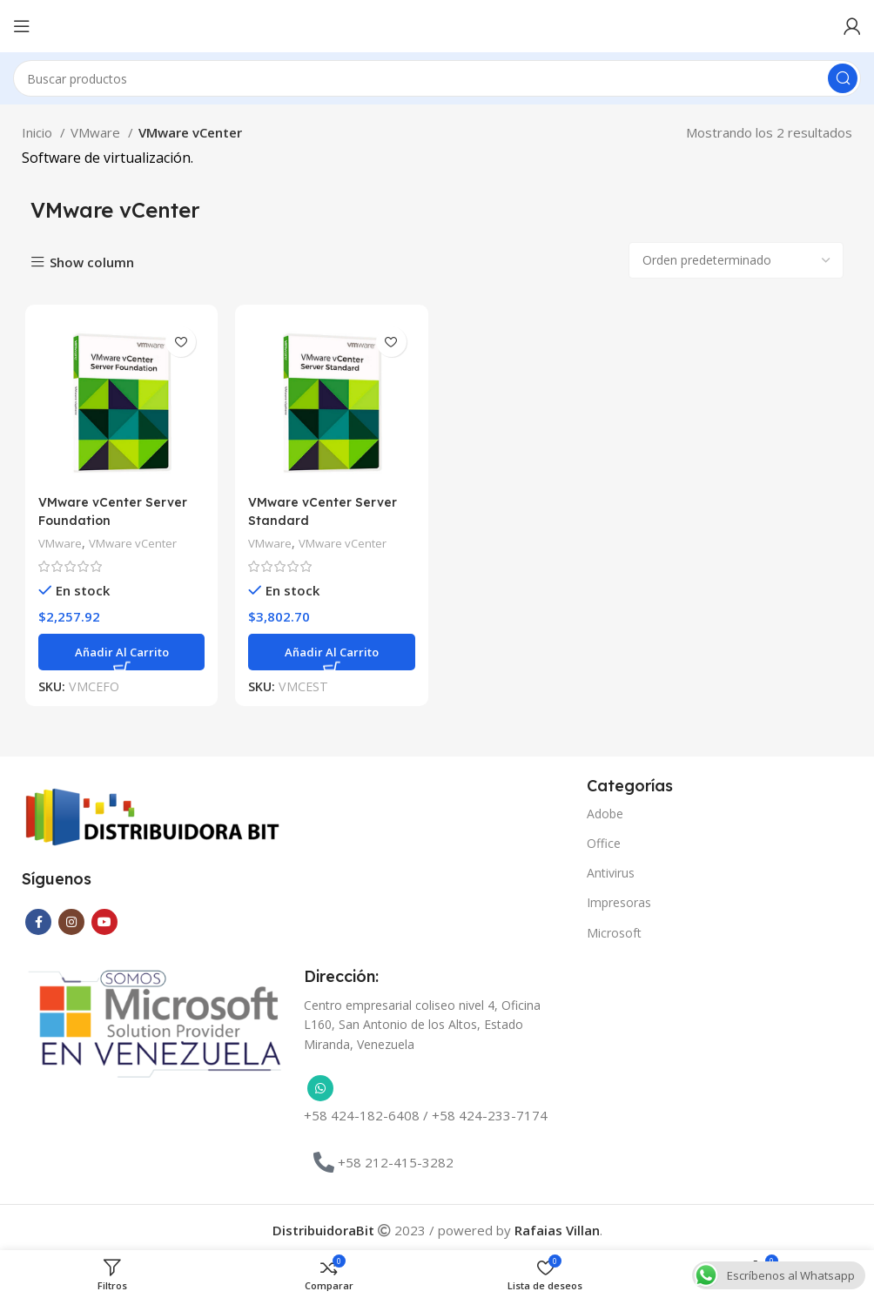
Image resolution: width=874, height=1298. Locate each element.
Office (604, 839)
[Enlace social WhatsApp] (320, 1086)
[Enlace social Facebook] (38, 918)
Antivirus (611, 870)
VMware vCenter (136, 544)
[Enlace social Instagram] (71, 918)
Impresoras (619, 899)
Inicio (39, 132)
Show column (92, 262)
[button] (119, 654)
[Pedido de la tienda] (736, 260)
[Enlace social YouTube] (104, 918)
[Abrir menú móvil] (21, 26)
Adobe (605, 810)
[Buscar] (437, 78)
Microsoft (614, 929)
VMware (97, 132)
